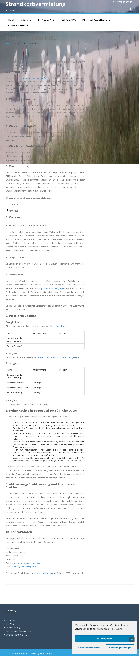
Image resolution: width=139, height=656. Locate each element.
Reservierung (68, 19)
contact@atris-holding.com (24, 566)
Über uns (26, 19)
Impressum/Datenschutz (96, 19)
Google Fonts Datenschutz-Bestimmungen (56, 357)
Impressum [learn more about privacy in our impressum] (116, 629)
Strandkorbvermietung (35, 4)
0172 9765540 (124, 2)
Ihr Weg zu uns (45, 19)
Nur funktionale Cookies (88, 648)
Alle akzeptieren (104, 639)
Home (11, 19)
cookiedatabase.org (44, 573)
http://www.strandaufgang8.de (34, 78)
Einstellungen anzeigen (120, 648)
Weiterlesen (103, 629)
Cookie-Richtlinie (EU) (20, 25)
